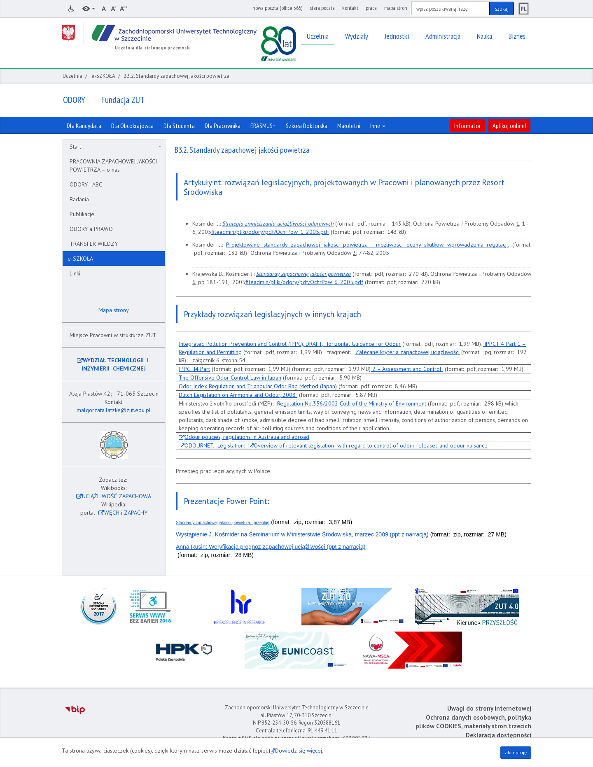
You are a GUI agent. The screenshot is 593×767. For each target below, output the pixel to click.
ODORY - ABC (86, 184)
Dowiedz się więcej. (299, 750)
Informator (467, 125)
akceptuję (516, 752)
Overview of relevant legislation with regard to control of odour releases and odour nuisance (371, 445)
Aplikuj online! (509, 125)
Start (115, 146)
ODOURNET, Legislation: (216, 445)
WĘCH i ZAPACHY (125, 512)
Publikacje (82, 214)
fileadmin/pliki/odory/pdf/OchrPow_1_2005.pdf (270, 231)
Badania (79, 199)
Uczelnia (72, 75)
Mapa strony (113, 310)
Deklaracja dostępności (498, 735)
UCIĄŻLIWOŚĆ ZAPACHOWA (116, 496)
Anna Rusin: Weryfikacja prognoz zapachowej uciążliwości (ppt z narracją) (270, 546)
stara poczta (322, 8)
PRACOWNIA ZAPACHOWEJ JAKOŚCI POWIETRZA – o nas (113, 165)
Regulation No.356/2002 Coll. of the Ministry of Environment (351, 403)
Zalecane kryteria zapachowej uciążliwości (407, 352)
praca (371, 8)
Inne (377, 125)
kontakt (350, 8)
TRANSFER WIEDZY (94, 243)
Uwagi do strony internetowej (489, 708)
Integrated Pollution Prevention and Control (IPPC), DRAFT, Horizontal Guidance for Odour (290, 343)
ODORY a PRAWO (91, 229)
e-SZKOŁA (103, 75)
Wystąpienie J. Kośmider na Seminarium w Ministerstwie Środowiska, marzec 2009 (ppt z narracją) (302, 534)
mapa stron (395, 8)
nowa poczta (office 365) (277, 8)
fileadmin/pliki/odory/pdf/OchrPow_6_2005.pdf (304, 282)
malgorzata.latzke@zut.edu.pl (114, 410)
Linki (75, 273)
